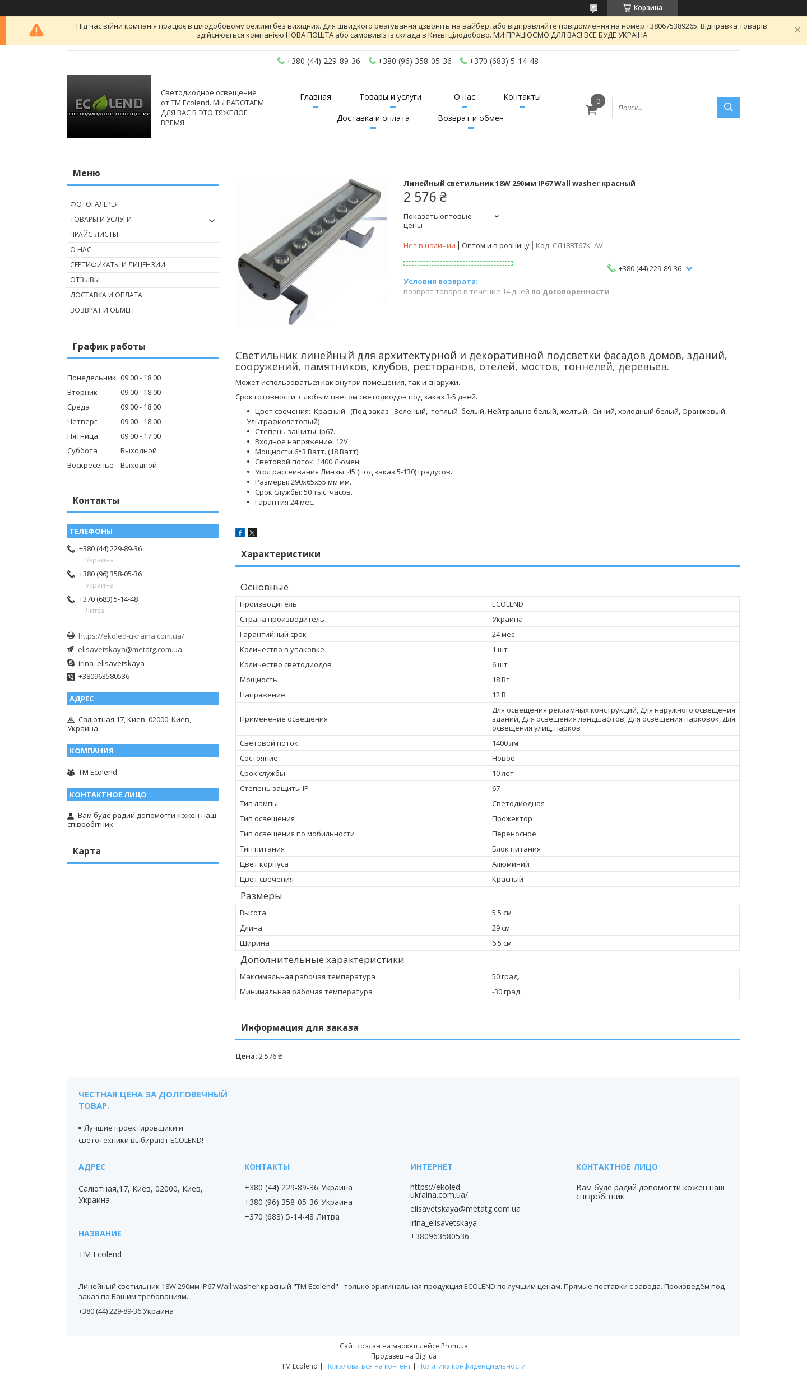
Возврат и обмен (471, 118)
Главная (315, 96)
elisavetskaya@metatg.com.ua (130, 649)
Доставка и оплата (373, 118)
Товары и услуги (390, 96)
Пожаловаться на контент (368, 1366)
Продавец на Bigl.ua (404, 1356)
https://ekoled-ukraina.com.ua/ (131, 635)
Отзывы (85, 280)
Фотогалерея (94, 204)
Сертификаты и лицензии (117, 264)
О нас (464, 96)
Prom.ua (454, 1346)
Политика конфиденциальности (472, 1366)
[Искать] (728, 107)
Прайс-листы (94, 234)
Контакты (522, 96)
